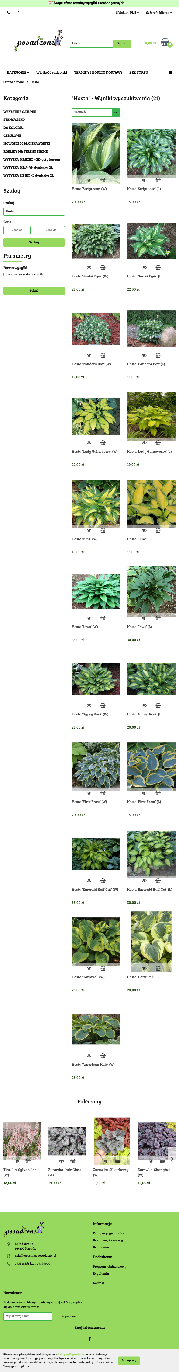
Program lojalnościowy (109, 1267)
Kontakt (98, 1283)
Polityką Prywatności (72, 1354)
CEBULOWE (12, 136)
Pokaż (34, 290)
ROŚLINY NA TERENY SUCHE (25, 152)
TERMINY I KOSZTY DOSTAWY (98, 73)
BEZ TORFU (138, 73)
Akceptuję (129, 1360)
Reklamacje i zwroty (108, 1240)
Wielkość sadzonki (51, 73)
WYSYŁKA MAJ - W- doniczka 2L (28, 168)
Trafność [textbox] (80, 112)
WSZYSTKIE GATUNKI (19, 112)
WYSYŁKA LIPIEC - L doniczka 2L (28, 176)
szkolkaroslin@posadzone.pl (35, 1256)
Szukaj (34, 242)
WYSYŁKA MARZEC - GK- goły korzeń (31, 160)
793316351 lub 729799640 (32, 1264)
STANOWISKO (14, 120)
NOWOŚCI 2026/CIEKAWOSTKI (26, 144)
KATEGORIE (18, 73)
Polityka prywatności (108, 1233)
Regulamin (101, 1247)
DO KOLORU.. (13, 128)
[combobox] (96, 112)
